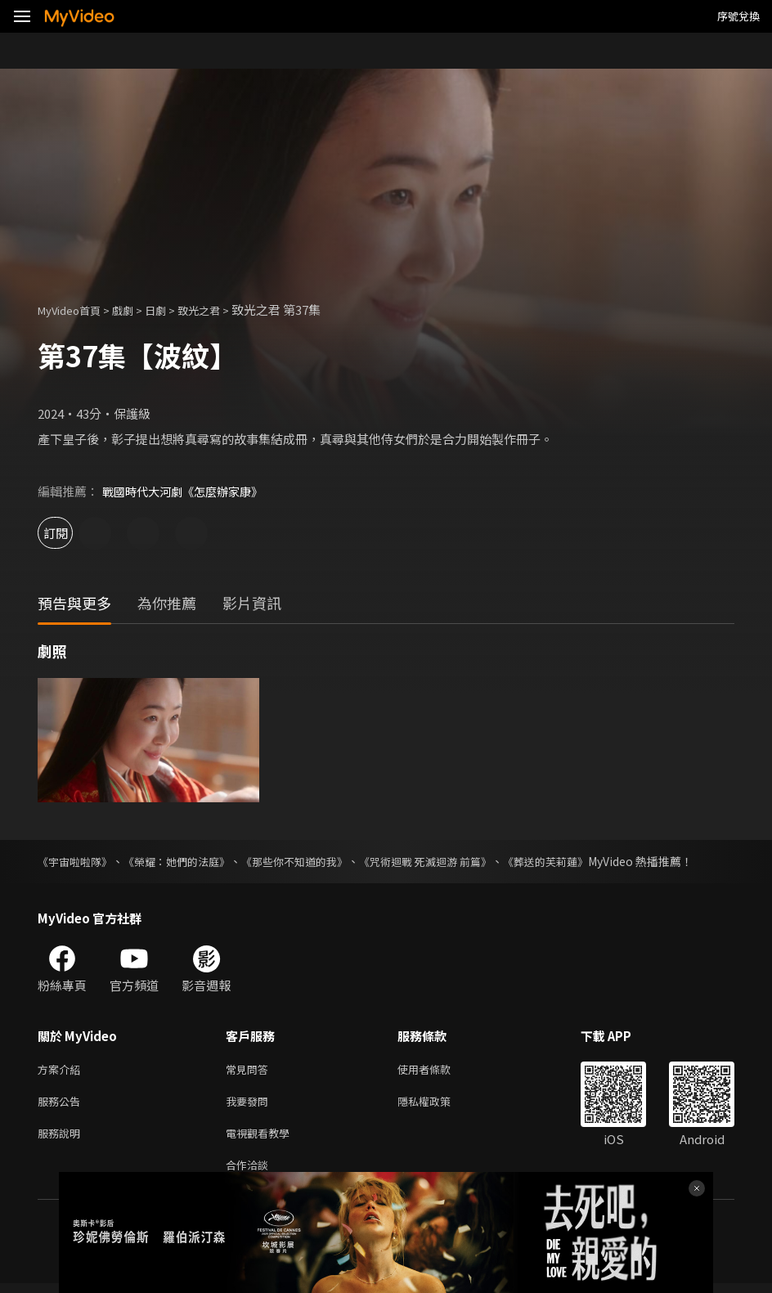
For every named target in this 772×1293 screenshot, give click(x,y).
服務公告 (62, 1104)
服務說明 (62, 1138)
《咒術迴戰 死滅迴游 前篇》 (452, 861)
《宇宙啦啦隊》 (78, 861)
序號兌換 (738, 16)
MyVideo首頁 (75, 309)
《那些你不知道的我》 (312, 861)
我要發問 (250, 1104)
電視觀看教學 (262, 1138)
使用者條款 (438, 1070)
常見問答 (250, 1070)
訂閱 (70, 532)
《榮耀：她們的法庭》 (186, 861)
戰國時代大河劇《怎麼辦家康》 (188, 491)
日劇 (171, 309)
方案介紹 (62, 1070)
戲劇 (135, 309)
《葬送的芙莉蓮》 (580, 861)
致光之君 (220, 309)
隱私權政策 (438, 1104)
